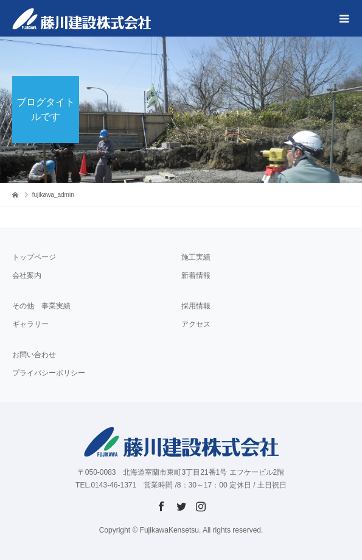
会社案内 (26, 275)
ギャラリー (30, 324)
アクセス (196, 324)
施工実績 (196, 257)
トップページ (34, 257)
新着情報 (196, 275)
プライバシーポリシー (48, 373)
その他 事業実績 (41, 306)
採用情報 (196, 306)
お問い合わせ (34, 354)
